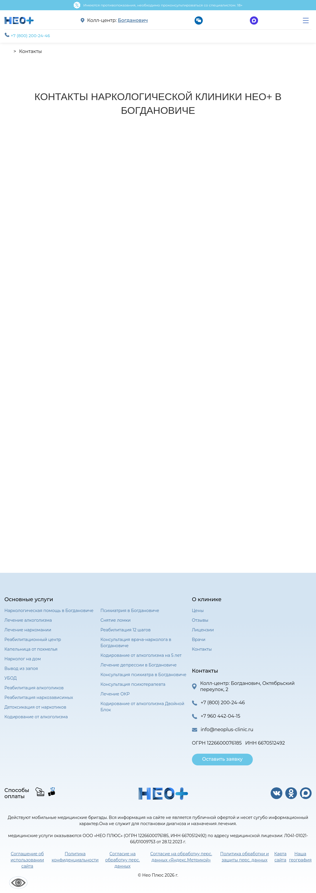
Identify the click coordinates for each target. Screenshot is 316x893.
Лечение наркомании (27, 630)
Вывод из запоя (21, 668)
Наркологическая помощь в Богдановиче (48, 610)
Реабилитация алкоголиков (34, 687)
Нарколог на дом (22, 658)
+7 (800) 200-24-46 (27, 35)
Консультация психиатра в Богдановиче (143, 674)
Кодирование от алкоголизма (36, 716)
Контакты (202, 649)
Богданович (133, 20)
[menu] (306, 20)
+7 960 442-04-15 (220, 716)
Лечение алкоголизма (28, 620)
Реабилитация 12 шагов (125, 630)
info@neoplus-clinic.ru (227, 729)
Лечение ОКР (114, 694)
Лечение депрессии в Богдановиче (138, 665)
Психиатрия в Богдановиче (129, 610)
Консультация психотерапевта (132, 684)
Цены (198, 610)
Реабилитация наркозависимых (38, 697)
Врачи (198, 639)
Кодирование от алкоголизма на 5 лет (140, 655)
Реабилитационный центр (32, 639)
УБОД (10, 678)
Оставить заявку (222, 759)
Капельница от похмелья (31, 649)
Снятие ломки (115, 620)
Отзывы (200, 620)
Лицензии (203, 630)
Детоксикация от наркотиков (35, 707)
